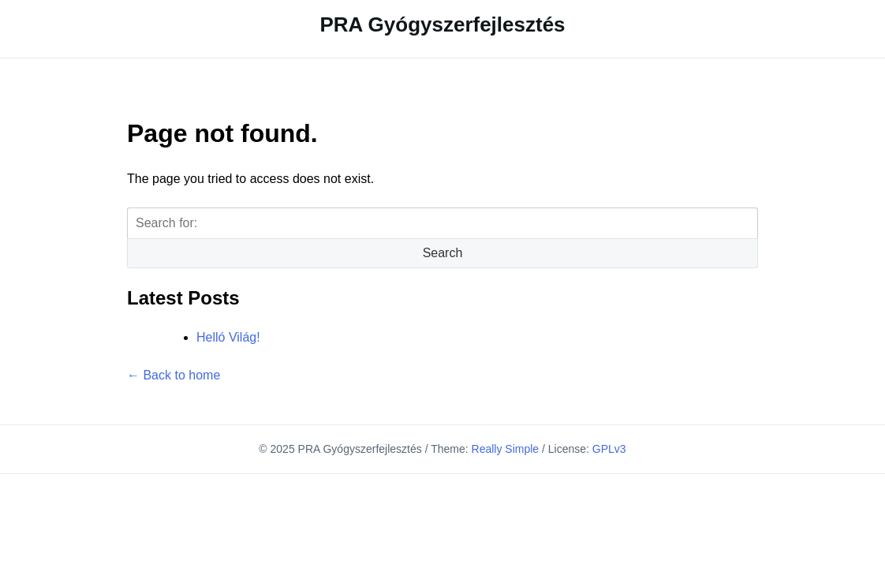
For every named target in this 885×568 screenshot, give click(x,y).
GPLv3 (609, 449)
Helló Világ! (228, 337)
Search (443, 253)
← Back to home (173, 375)
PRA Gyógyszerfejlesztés (442, 24)
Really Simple (506, 449)
